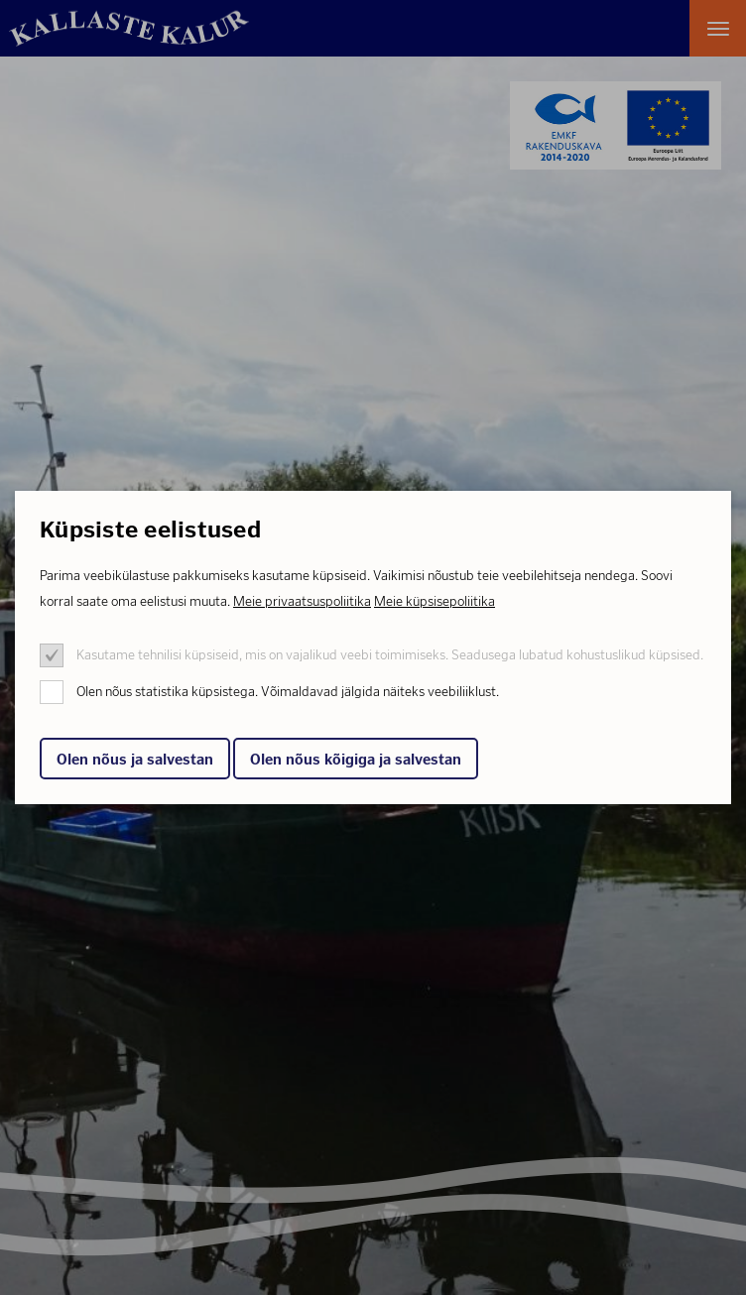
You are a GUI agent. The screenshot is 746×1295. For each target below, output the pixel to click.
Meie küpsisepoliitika (434, 601)
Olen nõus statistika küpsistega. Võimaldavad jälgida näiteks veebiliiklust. (287, 691)
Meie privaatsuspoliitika (302, 601)
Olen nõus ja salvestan (135, 759)
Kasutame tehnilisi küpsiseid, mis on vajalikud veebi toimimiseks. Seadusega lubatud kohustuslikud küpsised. (389, 655)
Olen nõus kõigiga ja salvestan (355, 759)
